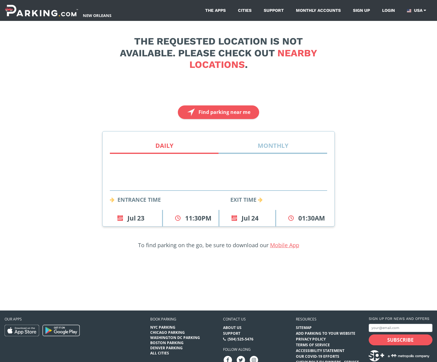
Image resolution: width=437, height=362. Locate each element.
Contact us (234, 319)
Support (274, 10)
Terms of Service (313, 344)
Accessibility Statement (320, 350)
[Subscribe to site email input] (400, 328)
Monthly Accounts (318, 10)
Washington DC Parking (175, 337)
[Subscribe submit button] (400, 339)
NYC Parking (162, 327)
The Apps (215, 10)
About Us (232, 327)
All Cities (159, 353)
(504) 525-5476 (240, 339)
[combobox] (218, 183)
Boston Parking (167, 342)
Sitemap (304, 327)
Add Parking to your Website (325, 333)
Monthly (273, 145)
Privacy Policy (311, 339)
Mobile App (284, 245)
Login (388, 10)
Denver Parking (166, 347)
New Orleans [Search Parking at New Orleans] (97, 15)
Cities (245, 10)
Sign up (361, 10)
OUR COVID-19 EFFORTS (317, 356)
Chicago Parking (167, 332)
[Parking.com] (41, 10)
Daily (164, 145)
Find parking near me (218, 112)
